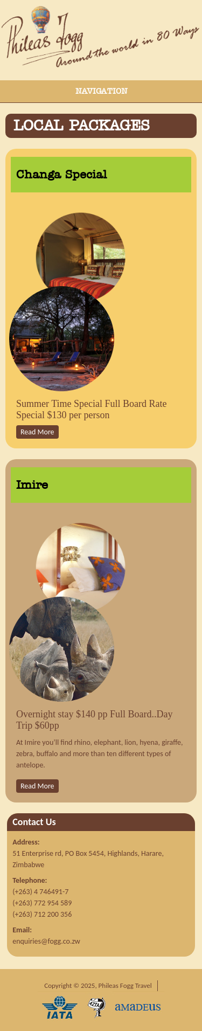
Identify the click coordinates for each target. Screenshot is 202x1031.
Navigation (101, 91)
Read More (37, 432)
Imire (32, 485)
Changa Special (61, 175)
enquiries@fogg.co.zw (46, 941)
